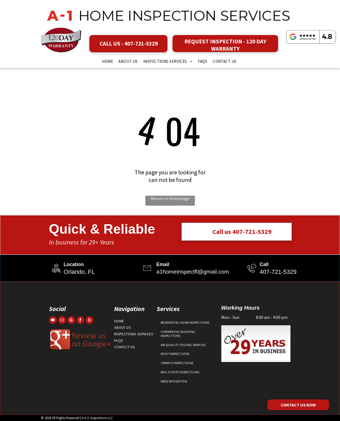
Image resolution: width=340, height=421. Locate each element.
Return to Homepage (170, 198)
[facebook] (80, 320)
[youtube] (53, 320)
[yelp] (89, 320)
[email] (62, 320)
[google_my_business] (71, 320)
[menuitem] (107, 61)
